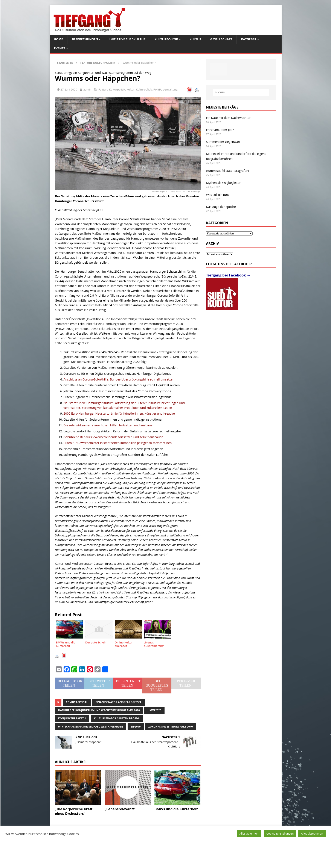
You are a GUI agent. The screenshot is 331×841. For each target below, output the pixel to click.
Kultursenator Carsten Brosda (117, 718)
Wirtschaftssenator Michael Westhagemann (90, 726)
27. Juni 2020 (69, 89)
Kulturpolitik (166, 39)
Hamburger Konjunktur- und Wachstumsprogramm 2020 (99, 710)
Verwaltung (170, 89)
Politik (157, 89)
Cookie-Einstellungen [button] (280, 833)
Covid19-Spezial (77, 702)
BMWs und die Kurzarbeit (176, 809)
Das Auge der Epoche (221, 207)
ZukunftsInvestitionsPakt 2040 (170, 726)
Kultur (195, 39)
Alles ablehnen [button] (249, 833)
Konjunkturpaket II (72, 718)
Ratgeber (248, 39)
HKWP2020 (154, 710)
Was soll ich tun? (217, 195)
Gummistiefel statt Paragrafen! (227, 171)
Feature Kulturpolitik (111, 89)
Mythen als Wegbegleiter (223, 183)
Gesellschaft (221, 39)
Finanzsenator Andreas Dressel (119, 702)
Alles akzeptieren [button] (312, 833)
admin (87, 89)
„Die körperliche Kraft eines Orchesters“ (74, 811)
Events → (61, 48)
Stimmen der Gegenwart (223, 142)
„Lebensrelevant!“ (120, 809)
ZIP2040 (136, 726)
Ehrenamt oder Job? (220, 130)
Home (58, 39)
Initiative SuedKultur (127, 39)
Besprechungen (85, 39)
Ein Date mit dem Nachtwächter (228, 118)
